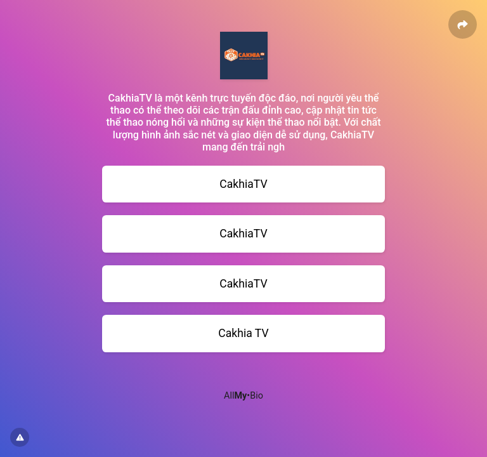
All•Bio (243, 395)
